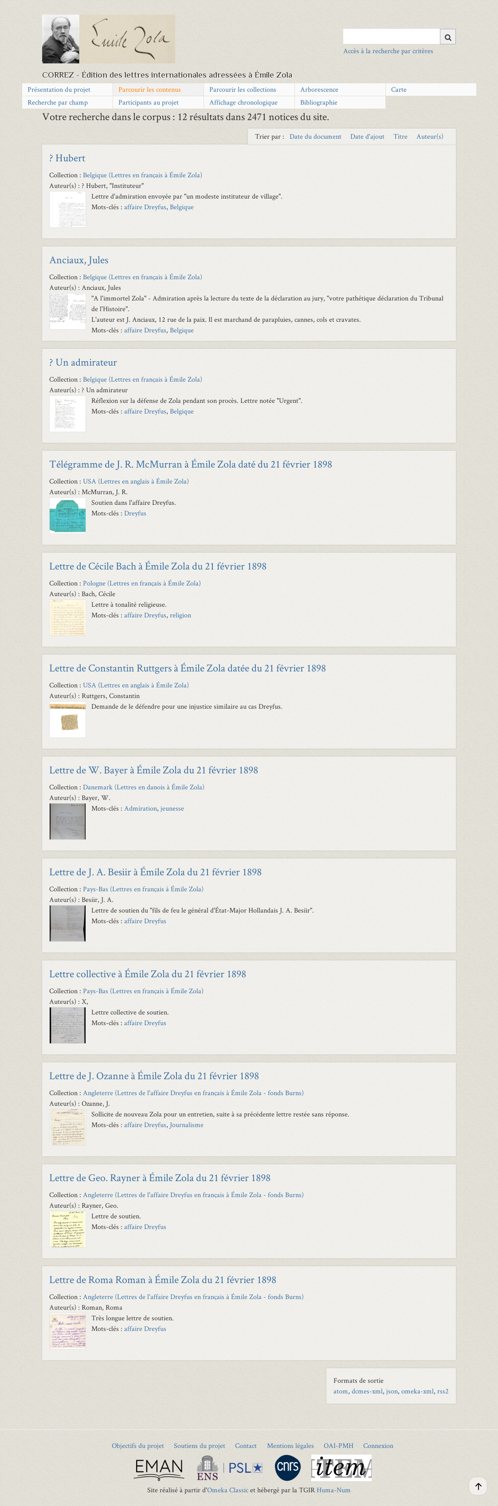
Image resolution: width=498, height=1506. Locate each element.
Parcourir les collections (242, 89)
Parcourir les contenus (149, 89)
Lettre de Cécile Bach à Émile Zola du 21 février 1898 (158, 566)
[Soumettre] (448, 36)
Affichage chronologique (243, 102)
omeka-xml (417, 1391)
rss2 (443, 1391)
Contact (246, 1445)
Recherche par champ (57, 102)
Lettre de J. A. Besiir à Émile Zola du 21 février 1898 (155, 871)
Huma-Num (334, 1489)
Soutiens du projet (199, 1445)
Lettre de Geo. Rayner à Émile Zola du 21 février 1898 (160, 1177)
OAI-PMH (338, 1445)
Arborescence (319, 89)
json (392, 1391)
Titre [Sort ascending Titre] (401, 136)
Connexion (378, 1445)
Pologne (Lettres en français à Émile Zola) (142, 583)
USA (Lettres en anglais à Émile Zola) (136, 481)
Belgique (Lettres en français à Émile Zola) (142, 174)
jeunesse (172, 808)
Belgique (182, 206)
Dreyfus (135, 513)
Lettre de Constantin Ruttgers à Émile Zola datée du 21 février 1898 (187, 668)
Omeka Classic (227, 1489)
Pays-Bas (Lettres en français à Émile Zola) (143, 888)
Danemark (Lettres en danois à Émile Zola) (143, 787)
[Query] (399, 36)
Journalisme (187, 1124)
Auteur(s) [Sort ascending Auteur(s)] (429, 136)
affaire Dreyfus (145, 206)
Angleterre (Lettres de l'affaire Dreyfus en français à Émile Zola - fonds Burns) (193, 1092)
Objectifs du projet (138, 1445)
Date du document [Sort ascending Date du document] (316, 136)
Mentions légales (290, 1445)
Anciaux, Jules (78, 259)
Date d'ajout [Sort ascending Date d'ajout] (368, 136)
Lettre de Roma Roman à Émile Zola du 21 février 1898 (162, 1279)
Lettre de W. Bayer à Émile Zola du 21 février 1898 (153, 769)
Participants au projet (148, 102)
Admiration (140, 808)
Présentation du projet (58, 89)
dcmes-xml (367, 1391)
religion (181, 615)
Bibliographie (318, 102)
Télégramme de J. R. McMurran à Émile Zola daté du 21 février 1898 (190, 464)
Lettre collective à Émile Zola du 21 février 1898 (147, 973)
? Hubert (67, 157)
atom (340, 1391)
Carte (399, 89)
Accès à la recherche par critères (388, 50)
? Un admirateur (83, 362)
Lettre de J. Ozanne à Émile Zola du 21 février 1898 (154, 1075)
